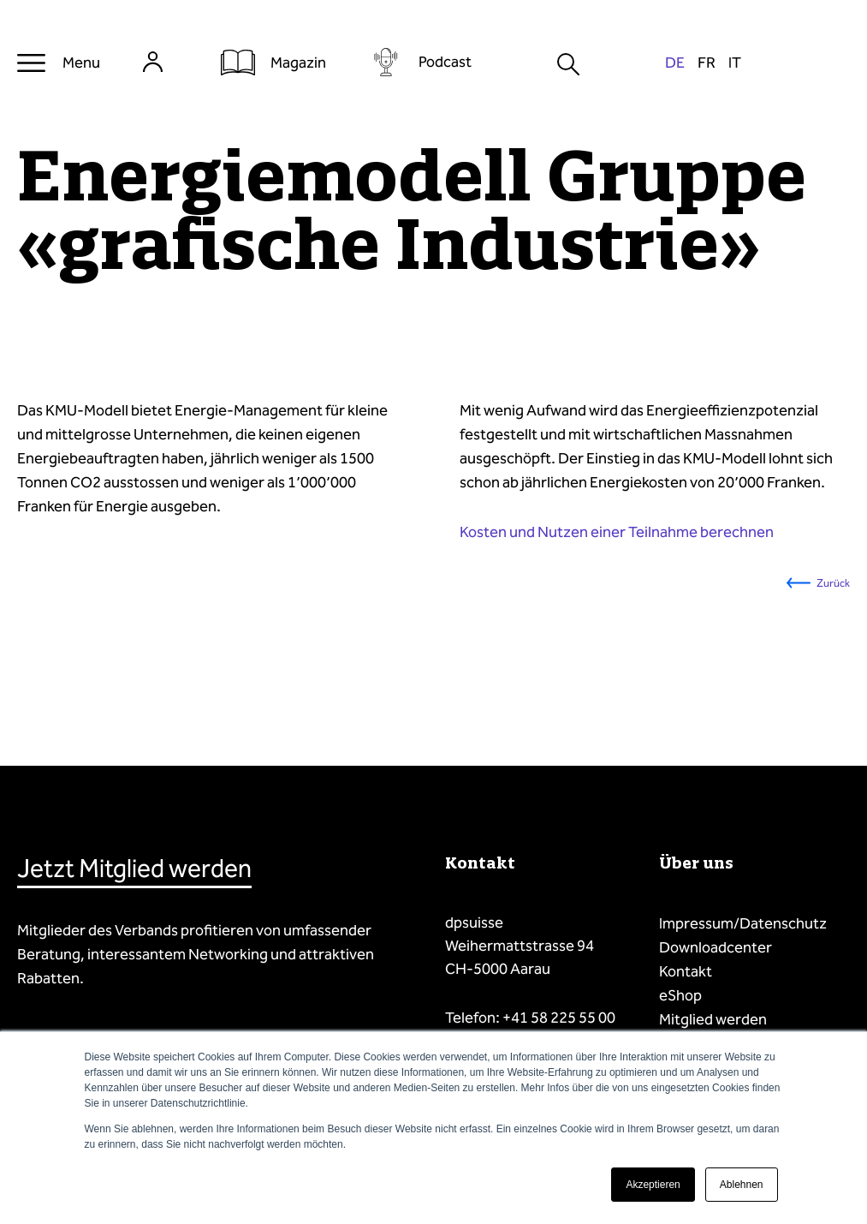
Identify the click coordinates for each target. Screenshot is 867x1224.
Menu (81, 62)
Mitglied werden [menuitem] (713, 1019)
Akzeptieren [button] (653, 1185)
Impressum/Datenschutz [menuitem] (743, 923)
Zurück (833, 582)
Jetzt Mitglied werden (134, 868)
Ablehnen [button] (741, 1185)
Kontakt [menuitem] (685, 971)
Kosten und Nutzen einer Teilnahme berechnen (617, 531)
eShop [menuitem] (680, 995)
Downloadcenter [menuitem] (715, 947)
